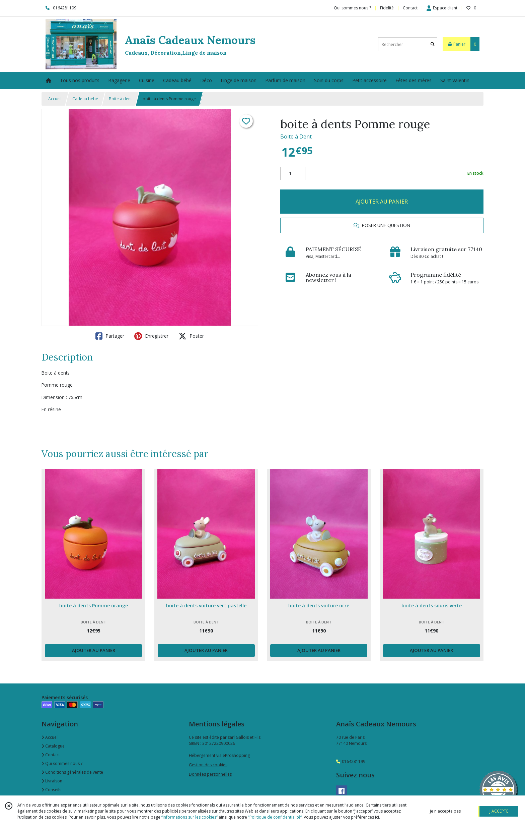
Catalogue (53, 746)
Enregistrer (151, 336)
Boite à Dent (296, 136)
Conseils (51, 789)
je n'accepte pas (445, 811)
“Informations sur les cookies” (189, 817)
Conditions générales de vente (72, 772)
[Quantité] (292, 173)
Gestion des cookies (208, 765)
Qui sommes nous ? (62, 763)
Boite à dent (120, 99)
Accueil (55, 99)
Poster (191, 336)
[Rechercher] (432, 44)
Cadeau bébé (85, 99)
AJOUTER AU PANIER (382, 201)
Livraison (52, 781)
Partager (109, 336)
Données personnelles (210, 774)
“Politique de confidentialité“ (275, 817)
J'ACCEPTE (499, 811)
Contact (410, 8)
